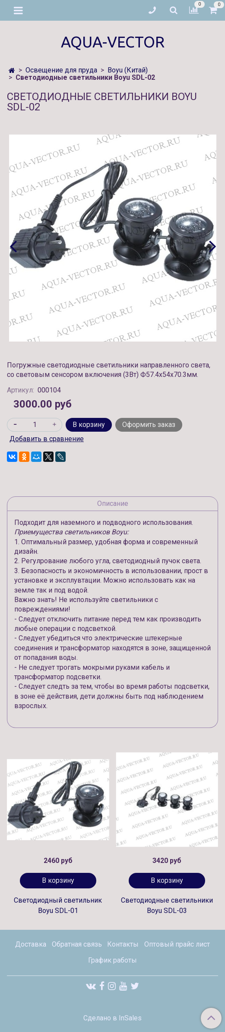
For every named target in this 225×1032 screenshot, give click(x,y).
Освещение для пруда (61, 70)
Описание (112, 503)
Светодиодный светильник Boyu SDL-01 (58, 905)
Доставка (30, 944)
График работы (112, 960)
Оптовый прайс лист (177, 944)
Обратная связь (77, 944)
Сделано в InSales (112, 1018)
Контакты (123, 944)
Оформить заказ (148, 424)
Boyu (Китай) (128, 70)
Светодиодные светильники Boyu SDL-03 (167, 905)
